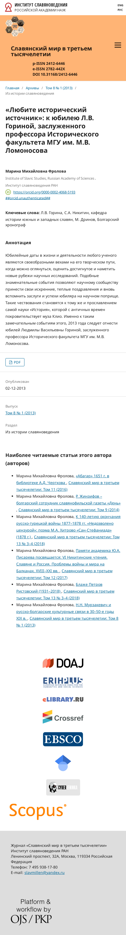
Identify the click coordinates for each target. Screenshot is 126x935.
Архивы (32, 87)
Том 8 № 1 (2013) (59, 87)
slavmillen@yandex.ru (44, 872)
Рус (120, 10)
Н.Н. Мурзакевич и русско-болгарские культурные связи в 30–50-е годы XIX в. (65, 611)
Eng (120, 5)
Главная (12, 87)
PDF (17, 362)
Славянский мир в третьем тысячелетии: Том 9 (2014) (68, 509)
